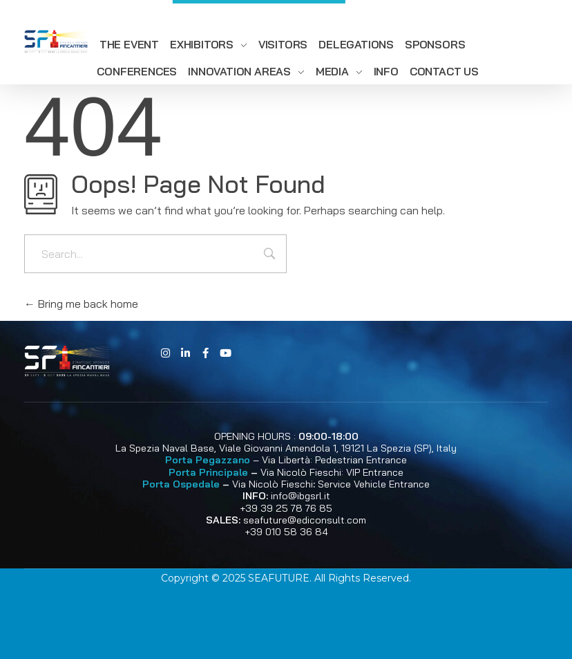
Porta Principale (208, 472)
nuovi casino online (428, 594)
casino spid (454, 627)
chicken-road (56, 611)
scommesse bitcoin (198, 594)
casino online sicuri (217, 627)
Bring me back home (81, 303)
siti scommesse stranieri (313, 594)
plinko (495, 594)
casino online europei (336, 611)
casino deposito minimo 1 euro (468, 611)
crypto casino (129, 611)
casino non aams (100, 594)
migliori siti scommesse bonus (345, 627)
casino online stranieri (223, 611)
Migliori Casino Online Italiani (94, 627)
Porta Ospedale (181, 484)
